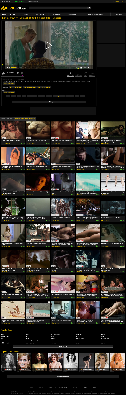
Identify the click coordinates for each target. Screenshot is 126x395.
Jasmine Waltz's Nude (33, 1)
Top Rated (24, 14)
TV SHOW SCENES (6, 1)
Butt (24, 96)
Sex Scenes (70, 96)
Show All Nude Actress (63, 376)
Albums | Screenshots (95, 14)
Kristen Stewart (32, 96)
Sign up (41, 387)
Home (4, 14)
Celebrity (49, 96)
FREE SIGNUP (115, 1)
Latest (12, 14)
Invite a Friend (63, 387)
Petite (8, 96)
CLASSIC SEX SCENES (16, 87)
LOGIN (124, 1)
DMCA (94, 387)
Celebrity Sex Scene (59, 96)
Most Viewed (40, 14)
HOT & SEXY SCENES (30, 87)
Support (75, 387)
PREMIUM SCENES (19, 1)
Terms (85, 387)
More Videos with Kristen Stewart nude (25, 118)
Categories (57, 14)
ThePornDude (118, 14)
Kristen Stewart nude (9, 83)
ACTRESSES (72, 14)
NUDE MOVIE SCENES (44, 87)
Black (19, 96)
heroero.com (20, 391)
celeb (13, 96)
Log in (50, 387)
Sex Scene (41, 96)
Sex (77, 96)
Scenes (82, 96)
